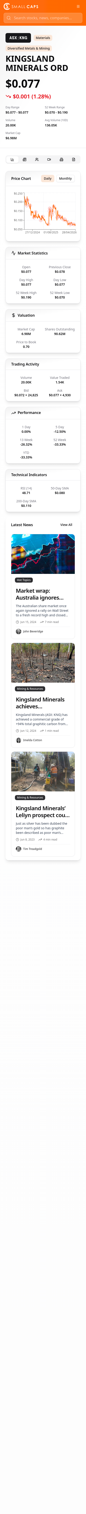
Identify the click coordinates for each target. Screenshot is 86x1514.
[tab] (12, 159)
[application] (43, 214)
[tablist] (43, 159)
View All (66, 524)
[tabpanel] (43, 515)
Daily (47, 178)
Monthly (65, 178)
